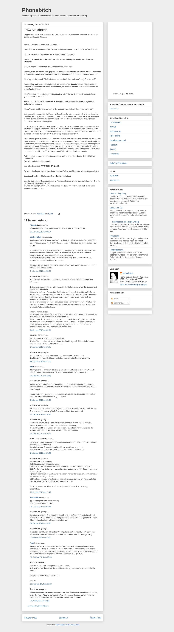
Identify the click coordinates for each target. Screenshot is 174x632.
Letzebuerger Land (118, 140)
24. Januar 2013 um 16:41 (40, 414)
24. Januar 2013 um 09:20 (40, 271)
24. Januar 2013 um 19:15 (40, 434)
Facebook (114, 109)
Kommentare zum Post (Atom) (67, 625)
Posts (114, 299)
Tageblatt (113, 145)
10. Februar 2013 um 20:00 (41, 557)
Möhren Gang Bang (118, 194)
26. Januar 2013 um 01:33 (40, 507)
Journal (113, 149)
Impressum (114, 180)
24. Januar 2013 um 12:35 (40, 376)
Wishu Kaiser (35, 237)
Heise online (115, 136)
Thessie (33, 225)
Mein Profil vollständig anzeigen (133, 284)
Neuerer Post (30, 618)
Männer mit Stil (116, 208)
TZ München (115, 122)
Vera (32, 543)
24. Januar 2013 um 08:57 (40, 232)
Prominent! (114, 236)
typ (31, 366)
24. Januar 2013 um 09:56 (40, 330)
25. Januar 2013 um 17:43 (40, 492)
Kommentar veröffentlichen (38, 606)
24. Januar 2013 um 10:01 (40, 347)
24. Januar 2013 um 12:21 (40, 361)
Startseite (63, 618)
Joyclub (113, 127)
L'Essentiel (114, 154)
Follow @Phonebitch (118, 163)
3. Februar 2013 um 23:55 (40, 538)
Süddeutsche (115, 131)
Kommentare (117, 303)
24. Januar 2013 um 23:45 (40, 453)
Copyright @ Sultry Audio (123, 94)
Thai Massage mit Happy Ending (125, 222)
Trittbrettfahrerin (116, 250)
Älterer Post (95, 618)
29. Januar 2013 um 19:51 (40, 523)
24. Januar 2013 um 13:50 (40, 400)
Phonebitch (37, 10)
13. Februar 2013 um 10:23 (41, 584)
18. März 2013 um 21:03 (39, 601)
